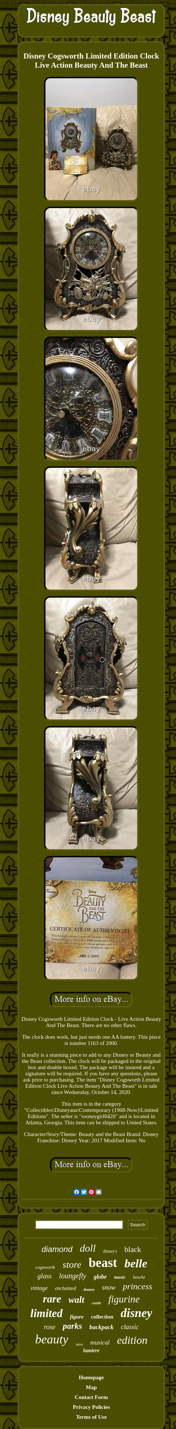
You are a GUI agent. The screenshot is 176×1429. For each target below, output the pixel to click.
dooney (89, 1289)
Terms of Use (91, 1417)
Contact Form (91, 1397)
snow (108, 1287)
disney (136, 1313)
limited (46, 1313)
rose (49, 1327)
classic (130, 1327)
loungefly (72, 1276)
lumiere (91, 1350)
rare (52, 1299)
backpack (101, 1327)
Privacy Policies (91, 1407)
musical (100, 1342)
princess (137, 1286)
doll (88, 1248)
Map (91, 1387)
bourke (139, 1277)
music (120, 1277)
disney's (110, 1251)
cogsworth (45, 1267)
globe (100, 1277)
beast (103, 1263)
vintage (39, 1288)
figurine (124, 1299)
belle (135, 1263)
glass (44, 1276)
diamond (56, 1249)
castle (96, 1303)
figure (77, 1317)
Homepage (91, 1377)
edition (132, 1340)
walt (76, 1300)
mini (79, 1344)
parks (72, 1326)
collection (102, 1317)
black (132, 1249)
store (72, 1264)
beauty (52, 1339)
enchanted (65, 1288)
